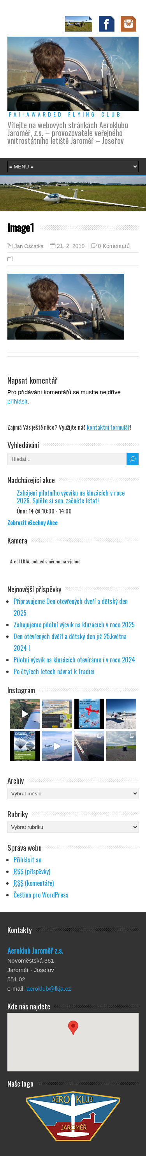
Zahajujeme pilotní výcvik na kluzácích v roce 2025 (74, 624)
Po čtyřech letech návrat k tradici (54, 671)
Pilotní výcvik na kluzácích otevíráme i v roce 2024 (74, 659)
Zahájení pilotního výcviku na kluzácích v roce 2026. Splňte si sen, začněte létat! (71, 496)
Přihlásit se (27, 859)
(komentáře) (34, 883)
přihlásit (17, 401)
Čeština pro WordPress (41, 894)
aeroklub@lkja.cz (48, 988)
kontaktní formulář (108, 427)
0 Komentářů (114, 246)
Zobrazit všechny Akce (32, 522)
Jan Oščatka (29, 246)
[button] (73, 1035)
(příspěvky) (32, 871)
